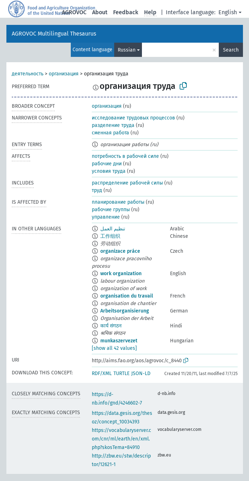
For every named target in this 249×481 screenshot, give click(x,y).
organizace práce (120, 251)
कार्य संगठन (111, 326)
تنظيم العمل (112, 229)
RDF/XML (102, 373)
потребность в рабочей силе (125, 156)
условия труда (109, 171)
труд (97, 190)
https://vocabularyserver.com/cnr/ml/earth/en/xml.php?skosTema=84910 (121, 438)
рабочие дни (107, 164)
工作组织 (110, 236)
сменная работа (110, 133)
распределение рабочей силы (127, 183)
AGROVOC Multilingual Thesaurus (54, 33)
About (99, 12)
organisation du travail (126, 296)
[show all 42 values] (114, 348)
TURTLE (121, 373)
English (227, 12)
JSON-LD (140, 373)
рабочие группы (111, 210)
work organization (121, 274)
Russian (127, 50)
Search (231, 50)
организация (64, 74)
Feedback (125, 12)
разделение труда (113, 125)
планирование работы (118, 202)
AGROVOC (74, 12)
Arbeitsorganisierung (124, 311)
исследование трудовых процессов (133, 118)
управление (106, 217)
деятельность (27, 74)
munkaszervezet (118, 341)
